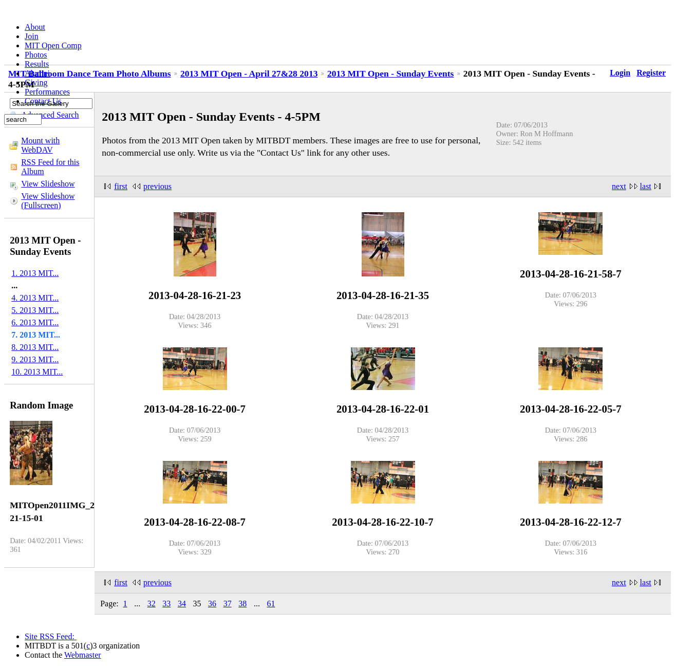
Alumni (37, 73)
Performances (47, 91)
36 (212, 603)
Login (620, 72)
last (645, 186)
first (120, 186)
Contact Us (43, 101)
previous (157, 186)
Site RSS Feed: (51, 636)
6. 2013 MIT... (35, 322)
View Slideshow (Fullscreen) (47, 201)
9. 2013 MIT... (35, 359)
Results (37, 64)
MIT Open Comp (53, 45)
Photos (36, 54)
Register (651, 72)
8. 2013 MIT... (35, 347)
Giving (36, 82)
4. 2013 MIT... (35, 297)
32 (151, 603)
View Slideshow (47, 183)
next (619, 186)
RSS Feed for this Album (50, 167)
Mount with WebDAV (40, 145)
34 (182, 603)
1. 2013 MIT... (35, 273)
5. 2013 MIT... (35, 310)
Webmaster (82, 655)
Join (32, 36)
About (35, 27)
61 (271, 603)
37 (227, 603)
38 (242, 603)
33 (166, 603)
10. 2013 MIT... (37, 371)
